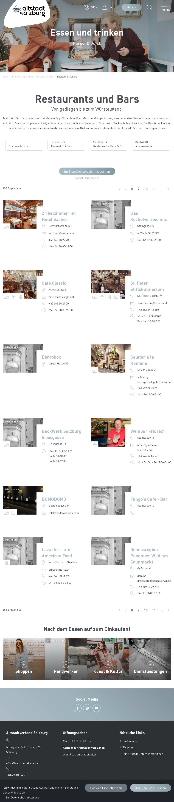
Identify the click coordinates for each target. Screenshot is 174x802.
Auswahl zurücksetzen (87, 177)
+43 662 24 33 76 (147, 388)
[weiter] (168, 189)
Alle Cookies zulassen (150, 788)
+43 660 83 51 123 (59, 576)
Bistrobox (51, 357)
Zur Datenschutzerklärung (22, 797)
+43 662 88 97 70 (59, 240)
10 (147, 189)
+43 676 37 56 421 (148, 456)
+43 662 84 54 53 (16, 775)
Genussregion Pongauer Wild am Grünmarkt (149, 556)
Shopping (127, 747)
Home (6, 76)
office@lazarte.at (59, 569)
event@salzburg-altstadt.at (79, 754)
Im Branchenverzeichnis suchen (87, 171)
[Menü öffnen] (164, 7)
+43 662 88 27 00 (59, 303)
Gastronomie (129, 741)
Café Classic (54, 283)
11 (155, 189)
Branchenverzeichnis (22, 76)
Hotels (131, 7)
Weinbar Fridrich (147, 431)
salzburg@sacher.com (62, 233)
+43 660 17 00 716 (148, 586)
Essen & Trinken (45, 76)
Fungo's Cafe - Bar (149, 499)
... (161, 188)
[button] (90, 7)
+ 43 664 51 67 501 (148, 233)
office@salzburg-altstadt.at (23, 763)
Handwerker (66, 671)
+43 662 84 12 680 (148, 309)
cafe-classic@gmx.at (61, 297)
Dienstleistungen (150, 671)
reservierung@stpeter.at (152, 303)
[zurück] (119, 189)
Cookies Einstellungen (106, 788)
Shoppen (23, 671)
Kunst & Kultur (108, 671)
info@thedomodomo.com (64, 513)
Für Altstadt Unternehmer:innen (141, 753)
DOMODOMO (54, 499)
